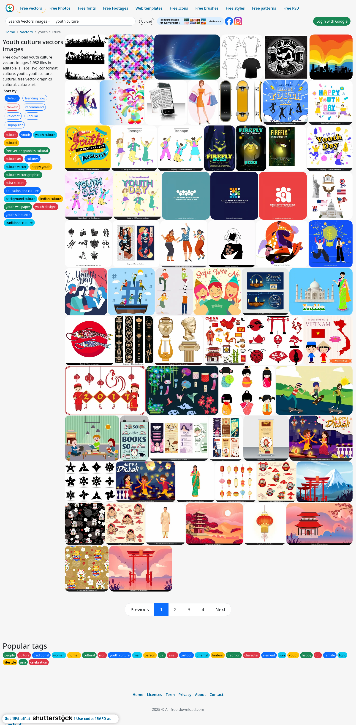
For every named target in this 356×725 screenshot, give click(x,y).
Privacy (185, 694)
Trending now (34, 98)
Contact (216, 694)
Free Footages (115, 8)
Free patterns (264, 8)
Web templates (149, 8)
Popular (32, 116)
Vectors (26, 32)
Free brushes (206, 8)
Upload (146, 21)
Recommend (34, 107)
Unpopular (15, 125)
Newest (12, 107)
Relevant (13, 116)
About (200, 694)
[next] (220, 609)
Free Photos (59, 8)
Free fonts (87, 8)
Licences (154, 694)
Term (170, 694)
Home (10, 32)
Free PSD (291, 8)
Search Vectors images (27, 21)
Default (12, 98)
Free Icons (179, 8)
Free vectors (31, 8)
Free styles (235, 8)
